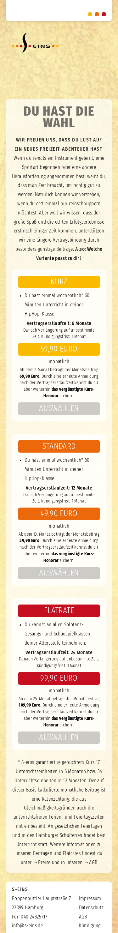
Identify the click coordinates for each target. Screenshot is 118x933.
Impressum (90, 898)
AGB (93, 862)
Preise (44, 862)
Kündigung (90, 925)
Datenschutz (91, 907)
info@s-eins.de (27, 925)
